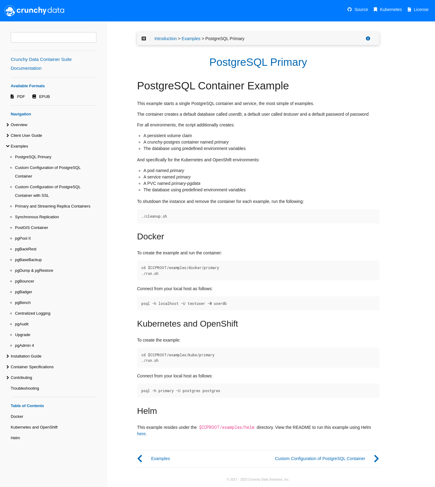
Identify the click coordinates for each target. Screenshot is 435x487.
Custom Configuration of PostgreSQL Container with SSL (47, 191)
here (141, 433)
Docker (17, 416)
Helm (15, 438)
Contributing (21, 377)
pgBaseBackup (28, 259)
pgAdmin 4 (24, 345)
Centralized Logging (32, 313)
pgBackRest (25, 249)
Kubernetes (391, 9)
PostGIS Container (31, 227)
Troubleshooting (25, 388)
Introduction (165, 38)
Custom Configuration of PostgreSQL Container (47, 171)
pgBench (23, 302)
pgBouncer (24, 281)
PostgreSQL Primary (33, 157)
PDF (21, 96)
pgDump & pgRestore (34, 270)
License (421, 9)
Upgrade (22, 334)
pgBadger (23, 292)
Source (361, 9)
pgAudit (21, 324)
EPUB (44, 96)
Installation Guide (26, 356)
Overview (19, 124)
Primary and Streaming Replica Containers (52, 206)
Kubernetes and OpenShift (34, 427)
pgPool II (23, 238)
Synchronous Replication (37, 217)
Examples (19, 146)
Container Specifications (32, 367)
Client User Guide (26, 135)
